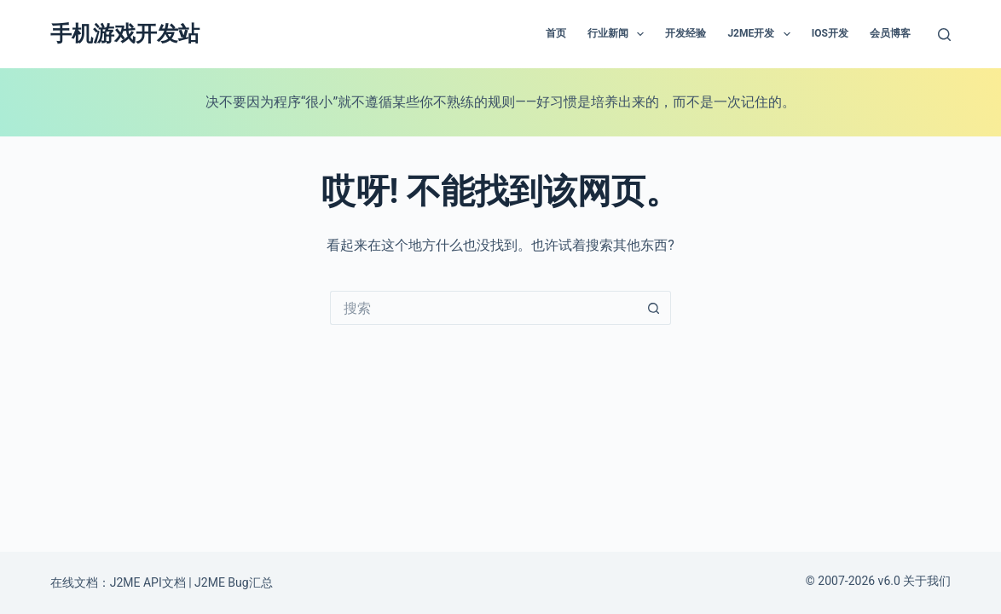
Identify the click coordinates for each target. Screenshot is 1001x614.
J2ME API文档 (148, 582)
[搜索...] (483, 308)
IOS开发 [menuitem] (830, 33)
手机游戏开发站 (125, 33)
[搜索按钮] (654, 308)
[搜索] (944, 34)
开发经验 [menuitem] (685, 33)
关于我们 (927, 581)
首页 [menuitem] (556, 33)
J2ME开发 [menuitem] (761, 34)
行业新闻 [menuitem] (619, 34)
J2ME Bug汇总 (233, 582)
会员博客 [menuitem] (890, 33)
